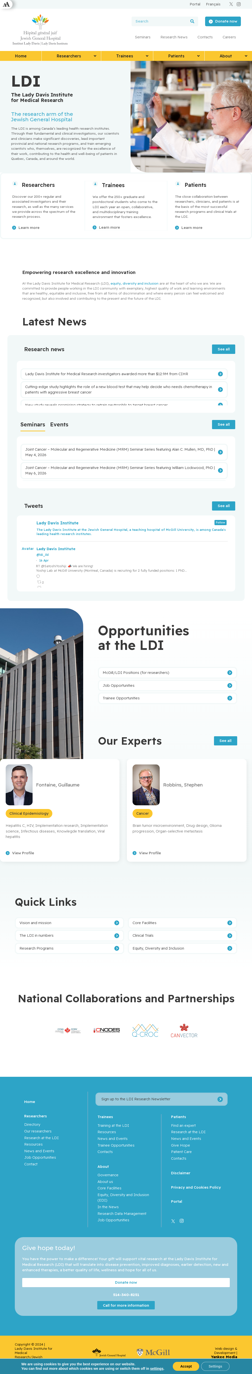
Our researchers (38, 1130)
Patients (195, 184)
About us (105, 1181)
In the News (108, 1206)
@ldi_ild (43, 554)
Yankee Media (224, 1356)
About (103, 1166)
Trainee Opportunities (116, 1144)
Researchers (38, 184)
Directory (32, 1124)
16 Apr (44, 560)
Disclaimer (180, 1172)
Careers (229, 37)
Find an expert (183, 1125)
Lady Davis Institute (56, 548)
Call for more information (126, 1304)
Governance (107, 1174)
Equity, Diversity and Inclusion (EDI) (123, 1197)
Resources (33, 1143)
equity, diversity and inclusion (134, 283)
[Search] (192, 21)
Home (29, 1101)
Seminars (143, 37)
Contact (31, 1163)
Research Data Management (121, 1213)
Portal (176, 1201)
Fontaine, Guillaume (57, 784)
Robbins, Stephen (183, 784)
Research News (174, 37)
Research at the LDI (41, 1137)
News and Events (39, 1150)
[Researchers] (14, 183)
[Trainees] (95, 183)
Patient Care (181, 1151)
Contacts (205, 37)
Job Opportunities (40, 1156)
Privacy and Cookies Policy (196, 1186)
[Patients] (177, 183)
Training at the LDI (113, 1125)
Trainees (113, 184)
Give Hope (180, 1144)
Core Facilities (109, 1187)
